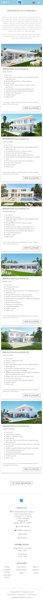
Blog (21, 573)
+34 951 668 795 (23, 527)
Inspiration (21, 570)
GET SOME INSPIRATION (21, 483)
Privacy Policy (31, 594)
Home (7, 567)
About (36, 567)
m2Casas (23, 534)
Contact (36, 570)
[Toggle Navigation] (39, 2)
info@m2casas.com (23, 530)
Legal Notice (21, 594)
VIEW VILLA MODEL (31, 108)
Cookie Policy (11, 594)
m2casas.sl (23, 538)
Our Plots (21, 567)
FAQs (36, 573)
